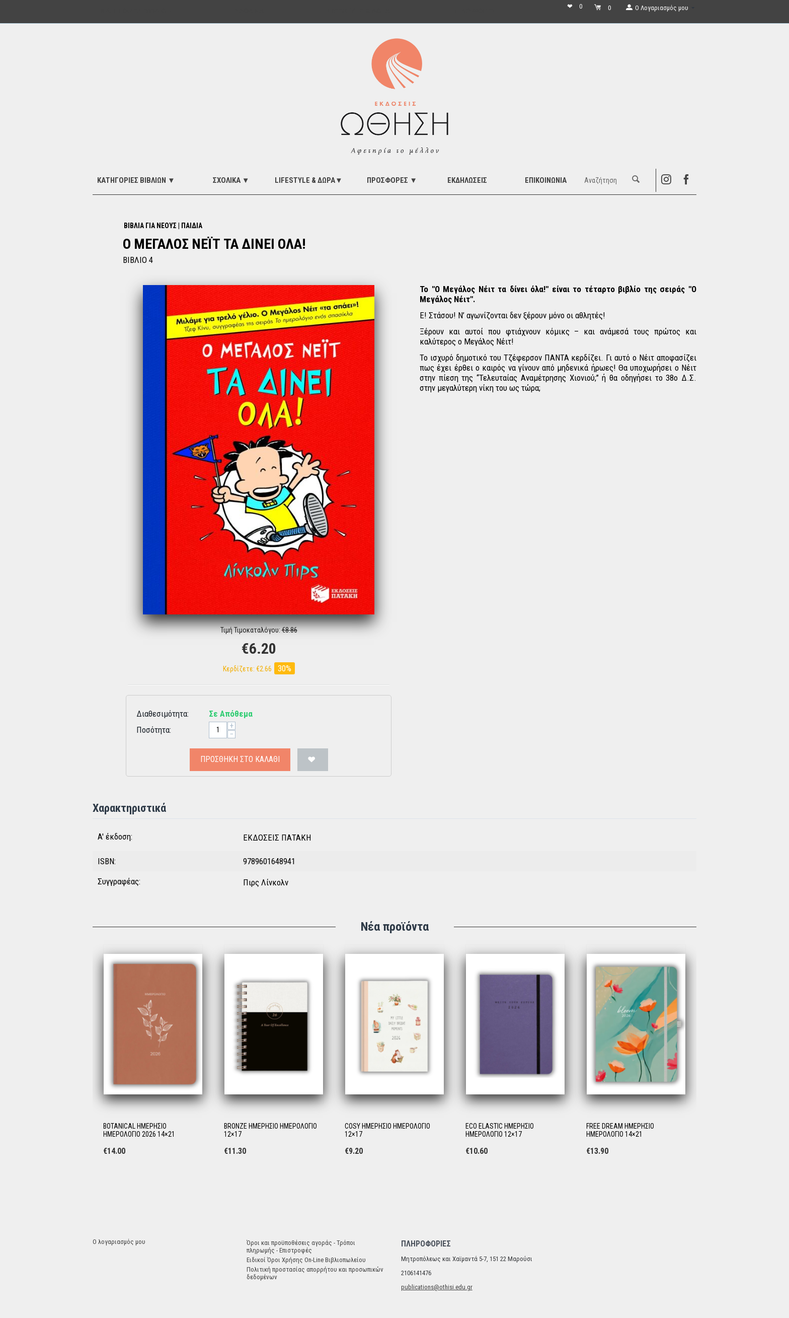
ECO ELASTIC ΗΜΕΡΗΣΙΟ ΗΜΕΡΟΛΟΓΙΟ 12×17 (499, 1130)
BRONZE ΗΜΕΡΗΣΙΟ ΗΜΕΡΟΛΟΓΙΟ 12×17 (270, 1130)
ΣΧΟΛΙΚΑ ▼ (231, 180)
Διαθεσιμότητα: (162, 714)
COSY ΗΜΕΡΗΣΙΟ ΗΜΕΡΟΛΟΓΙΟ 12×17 (387, 1130)
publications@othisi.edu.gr (436, 1287)
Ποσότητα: (153, 730)
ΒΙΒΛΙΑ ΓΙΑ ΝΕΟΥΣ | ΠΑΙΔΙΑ (163, 226)
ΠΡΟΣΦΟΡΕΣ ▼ (392, 180)
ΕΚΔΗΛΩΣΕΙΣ (467, 180)
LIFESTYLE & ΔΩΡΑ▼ (309, 180)
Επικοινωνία (546, 180)
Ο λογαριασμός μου (119, 1241)
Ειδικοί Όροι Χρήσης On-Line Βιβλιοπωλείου (306, 1260)
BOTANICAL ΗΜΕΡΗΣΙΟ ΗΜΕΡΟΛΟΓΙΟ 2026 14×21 (139, 1130)
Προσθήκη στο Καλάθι (240, 759)
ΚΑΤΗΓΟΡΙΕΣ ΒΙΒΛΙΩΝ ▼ (136, 180)
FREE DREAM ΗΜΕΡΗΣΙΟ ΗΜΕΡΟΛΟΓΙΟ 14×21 (620, 1130)
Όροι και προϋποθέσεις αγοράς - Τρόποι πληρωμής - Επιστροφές (301, 1246)
